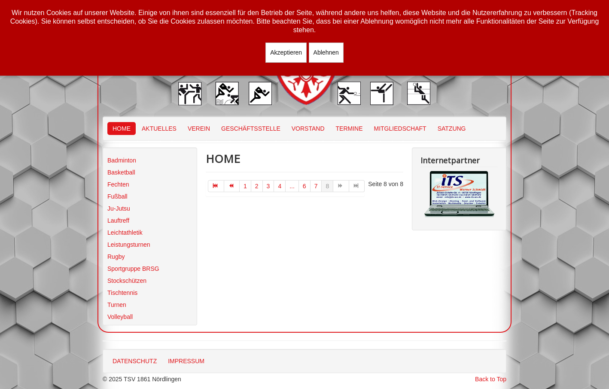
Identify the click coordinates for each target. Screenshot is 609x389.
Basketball (121, 172)
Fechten (118, 184)
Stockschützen (126, 280)
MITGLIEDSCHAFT (400, 128)
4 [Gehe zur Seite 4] (279, 186)
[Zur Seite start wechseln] (216, 186)
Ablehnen (326, 52)
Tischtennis (122, 292)
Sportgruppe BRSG (133, 268)
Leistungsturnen (128, 244)
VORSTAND (308, 128)
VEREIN (199, 128)
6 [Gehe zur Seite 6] (304, 186)
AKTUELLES (159, 128)
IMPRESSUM (186, 361)
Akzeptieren (286, 52)
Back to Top (490, 379)
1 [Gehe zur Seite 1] (245, 186)
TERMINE (349, 128)
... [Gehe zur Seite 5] (292, 186)
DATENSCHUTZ (135, 361)
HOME (122, 128)
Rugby (116, 256)
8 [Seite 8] (327, 186)
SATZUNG (452, 128)
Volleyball (120, 316)
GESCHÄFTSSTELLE (250, 128)
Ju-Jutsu (118, 208)
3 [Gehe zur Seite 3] (268, 186)
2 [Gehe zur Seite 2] (257, 186)
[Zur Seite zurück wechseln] (232, 186)
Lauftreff (118, 220)
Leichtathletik (125, 232)
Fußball (117, 196)
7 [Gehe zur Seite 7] (316, 186)
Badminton (121, 160)
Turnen (116, 304)
